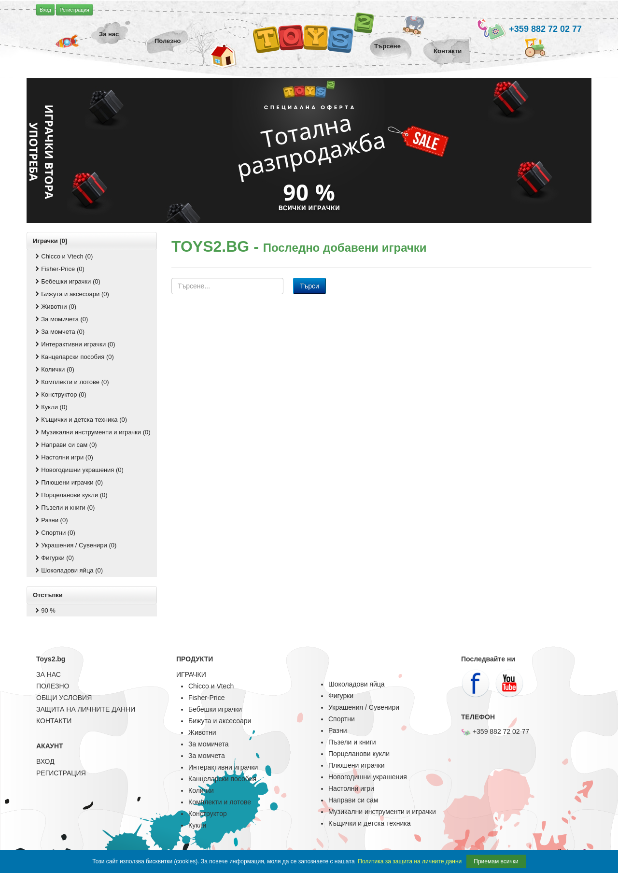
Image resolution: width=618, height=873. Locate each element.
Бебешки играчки (215, 709)
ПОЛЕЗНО (52, 686)
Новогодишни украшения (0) (78, 469)
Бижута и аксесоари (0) (71, 294)
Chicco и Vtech (211, 686)
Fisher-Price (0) (58, 268)
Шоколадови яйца (356, 684)
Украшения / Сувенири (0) (74, 545)
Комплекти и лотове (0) (71, 382)
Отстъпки (48, 595)
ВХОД (45, 761)
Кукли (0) (50, 407)
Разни (337, 730)
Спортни (341, 719)
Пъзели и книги (352, 742)
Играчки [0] (50, 240)
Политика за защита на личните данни (410, 861)
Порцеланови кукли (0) (70, 495)
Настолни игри (351, 788)
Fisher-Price (206, 697)
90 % (44, 610)
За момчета (206, 755)
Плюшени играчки (356, 765)
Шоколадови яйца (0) (68, 570)
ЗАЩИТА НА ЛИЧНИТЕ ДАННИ (85, 709)
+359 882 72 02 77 (529, 29)
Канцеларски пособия (222, 779)
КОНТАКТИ (53, 721)
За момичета (208, 744)
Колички (201, 790)
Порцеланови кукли (359, 754)
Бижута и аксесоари (219, 721)
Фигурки (340, 696)
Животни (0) (54, 306)
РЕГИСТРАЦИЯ (61, 773)
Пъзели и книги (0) (64, 507)
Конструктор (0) (59, 394)
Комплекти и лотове (219, 802)
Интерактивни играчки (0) (74, 344)
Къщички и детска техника (369, 823)
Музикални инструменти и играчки (382, 812)
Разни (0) (50, 520)
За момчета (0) (58, 331)
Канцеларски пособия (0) (73, 356)
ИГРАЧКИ (191, 674)
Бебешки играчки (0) (66, 281)
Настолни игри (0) (63, 457)
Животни (202, 732)
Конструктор (207, 813)
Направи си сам (353, 800)
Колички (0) (53, 369)
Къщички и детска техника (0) (80, 419)
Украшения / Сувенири (363, 707)
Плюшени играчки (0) (68, 482)
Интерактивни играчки (223, 767)
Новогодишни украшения (367, 777)
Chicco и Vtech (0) (63, 256)
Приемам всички (496, 861)
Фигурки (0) (53, 557)
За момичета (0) (60, 319)
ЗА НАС (48, 674)
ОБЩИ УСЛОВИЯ (64, 697)
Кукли (197, 825)
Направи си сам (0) (65, 444)
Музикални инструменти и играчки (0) (92, 432)
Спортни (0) (54, 532)
